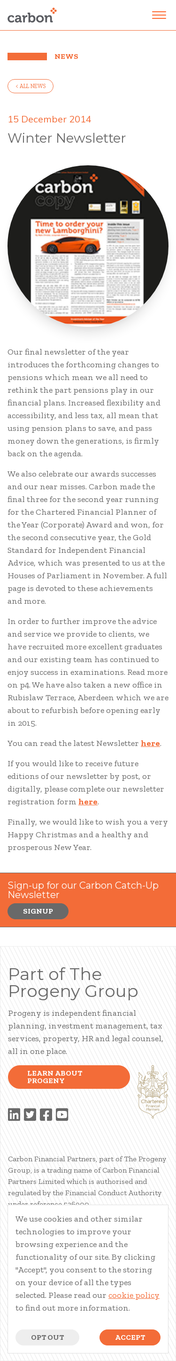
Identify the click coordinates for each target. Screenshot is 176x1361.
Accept (130, 1337)
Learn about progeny (54, 1077)
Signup (38, 911)
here (150, 743)
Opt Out (47, 1337)
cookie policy (134, 1295)
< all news (30, 86)
